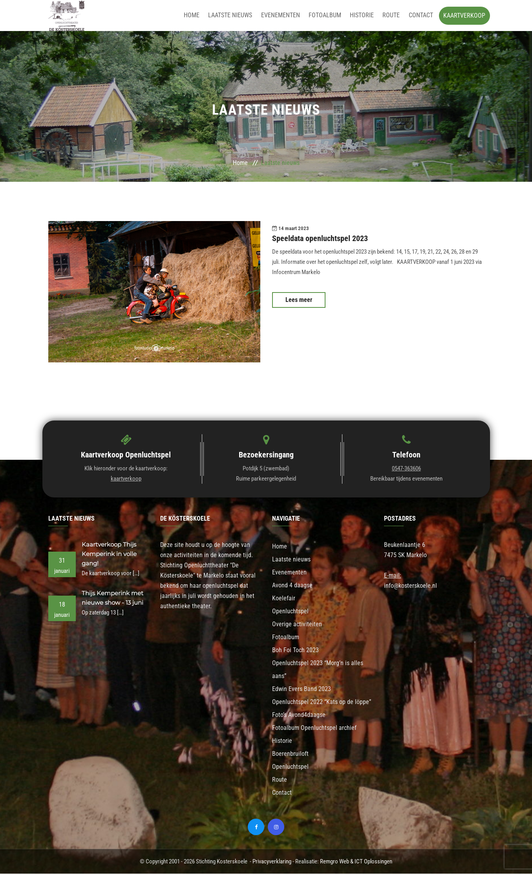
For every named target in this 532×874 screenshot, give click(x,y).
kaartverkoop (126, 479)
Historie (364, 15)
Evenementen (284, 15)
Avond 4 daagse (292, 585)
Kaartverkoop (464, 15)
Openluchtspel (290, 611)
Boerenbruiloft (290, 754)
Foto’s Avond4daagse (298, 715)
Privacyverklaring (271, 861)
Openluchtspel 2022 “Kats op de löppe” (321, 702)
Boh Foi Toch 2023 (295, 650)
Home (197, 15)
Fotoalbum (327, 15)
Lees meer (298, 300)
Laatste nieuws (235, 15)
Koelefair (283, 598)
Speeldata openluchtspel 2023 (320, 238)
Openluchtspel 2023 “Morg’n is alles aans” (317, 670)
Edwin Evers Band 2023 (301, 689)
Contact (421, 15)
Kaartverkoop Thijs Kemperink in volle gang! (109, 554)
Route (392, 15)
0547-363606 (406, 468)
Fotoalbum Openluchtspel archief (314, 728)
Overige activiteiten (297, 624)
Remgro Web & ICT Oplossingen (356, 861)
